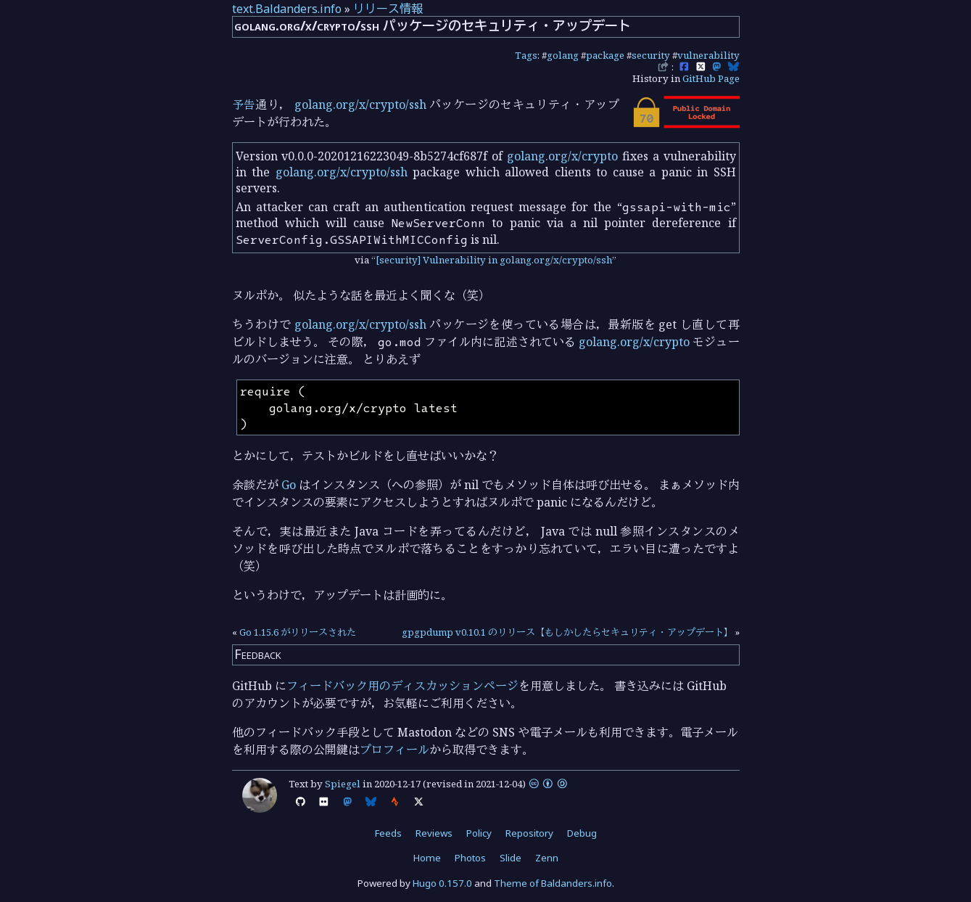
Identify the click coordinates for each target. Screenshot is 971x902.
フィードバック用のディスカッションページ (402, 686)
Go (288, 485)
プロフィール (394, 750)
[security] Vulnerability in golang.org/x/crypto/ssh (494, 259)
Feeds (388, 833)
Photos (470, 857)
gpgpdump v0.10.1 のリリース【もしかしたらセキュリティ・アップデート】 (567, 632)
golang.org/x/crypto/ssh (360, 104)
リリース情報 (388, 9)
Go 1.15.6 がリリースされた (297, 632)
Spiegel (342, 783)
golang (563, 55)
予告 (244, 104)
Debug (582, 833)
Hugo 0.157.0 (442, 883)
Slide (510, 857)
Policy (479, 833)
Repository (529, 833)
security (651, 55)
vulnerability (708, 55)
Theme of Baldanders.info (553, 883)
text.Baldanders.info (287, 9)
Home (427, 857)
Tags (526, 55)
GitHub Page (711, 78)
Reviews (434, 833)
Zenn (546, 857)
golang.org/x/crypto (562, 156)
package (605, 55)
